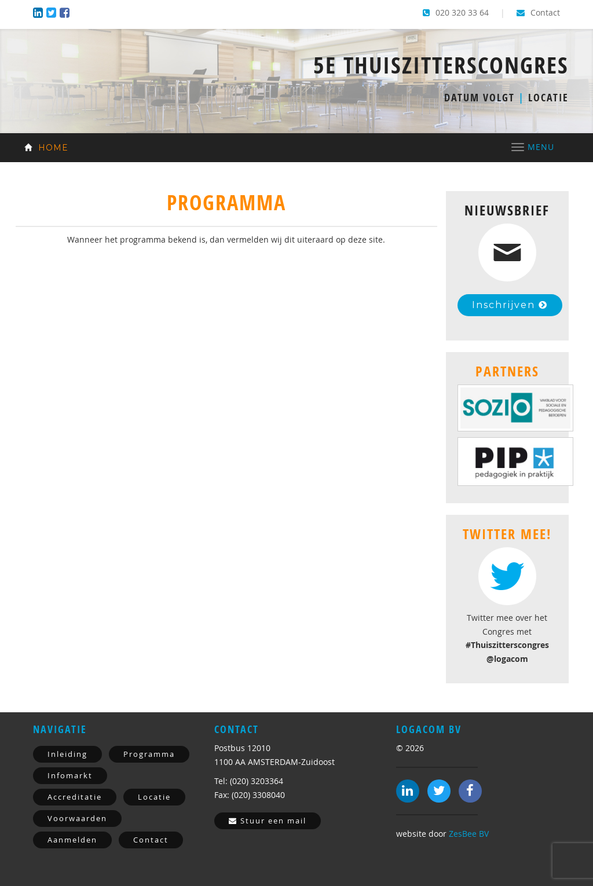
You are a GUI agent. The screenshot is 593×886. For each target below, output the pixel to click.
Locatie (154, 797)
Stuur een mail (267, 820)
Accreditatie (74, 797)
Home (46, 147)
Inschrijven (510, 304)
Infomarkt (70, 775)
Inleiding (67, 754)
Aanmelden (72, 839)
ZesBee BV (469, 833)
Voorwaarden (77, 818)
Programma (149, 754)
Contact (538, 12)
